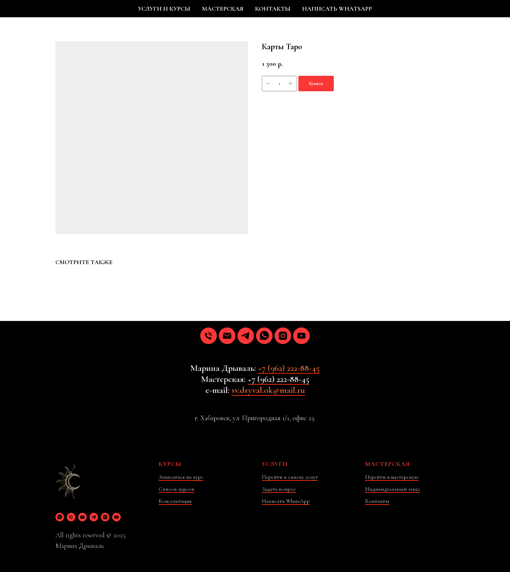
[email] (227, 335)
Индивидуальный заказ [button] (392, 489)
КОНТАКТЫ (272, 8)
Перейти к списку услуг (290, 477)
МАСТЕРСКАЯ (222, 8)
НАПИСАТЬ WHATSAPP (337, 8)
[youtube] (301, 335)
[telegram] (245, 335)
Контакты (377, 501)
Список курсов (176, 489)
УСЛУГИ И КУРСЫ (164, 8)
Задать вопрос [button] (279, 489)
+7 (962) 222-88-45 (289, 368)
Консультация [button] (175, 501)
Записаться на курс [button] (181, 477)
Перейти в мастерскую (391, 477)
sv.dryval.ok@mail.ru (268, 390)
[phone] (208, 335)
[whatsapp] (264, 335)
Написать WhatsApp (286, 501)
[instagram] (283, 335)
